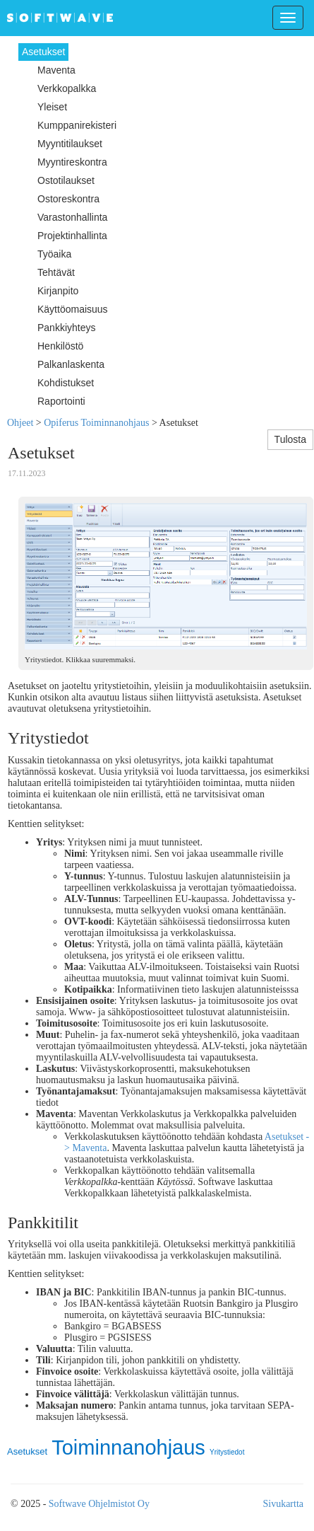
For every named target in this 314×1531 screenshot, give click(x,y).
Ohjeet (20, 422)
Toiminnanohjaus (128, 1447)
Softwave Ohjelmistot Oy (99, 1503)
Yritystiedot (227, 1452)
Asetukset (27, 1451)
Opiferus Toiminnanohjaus (96, 422)
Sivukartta (282, 1503)
